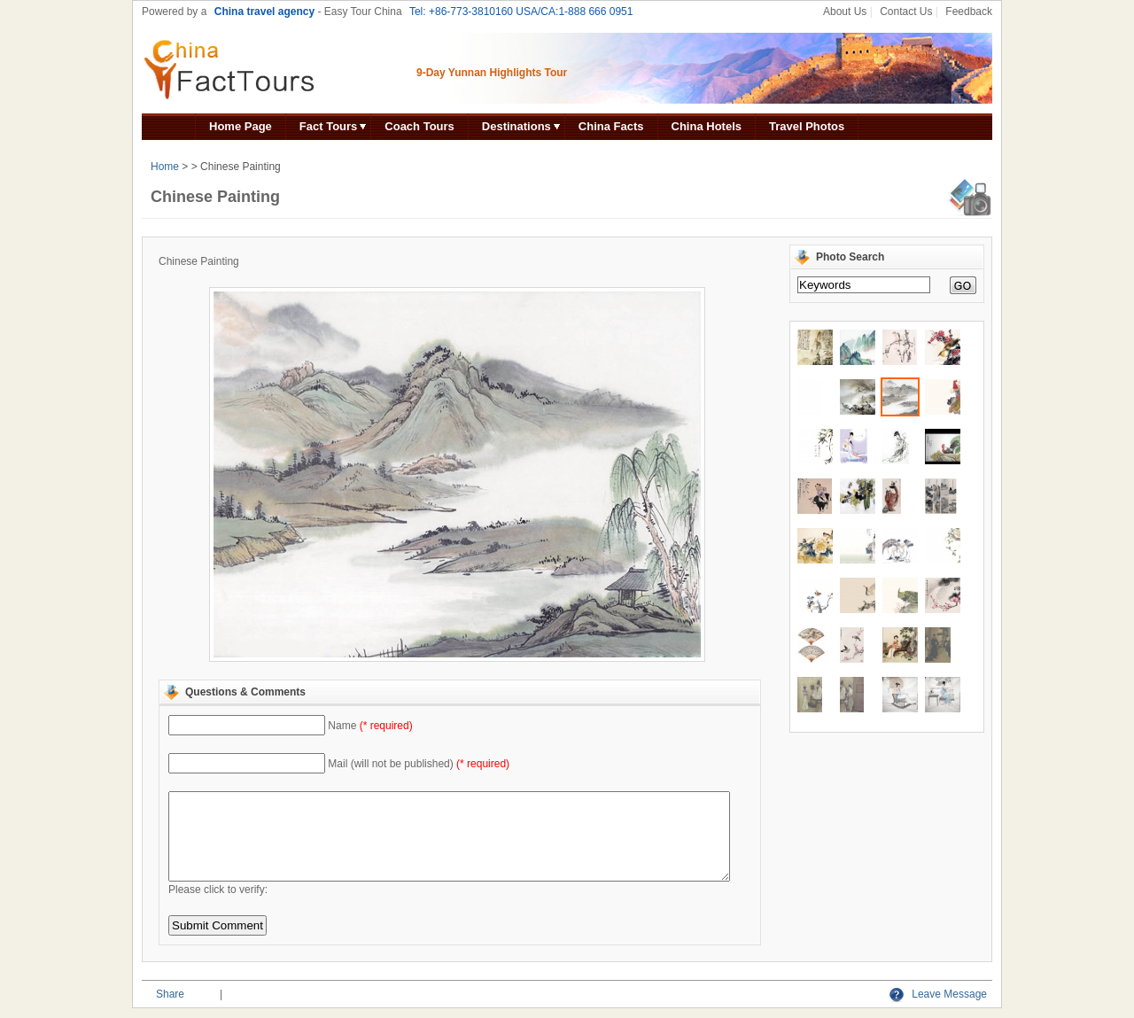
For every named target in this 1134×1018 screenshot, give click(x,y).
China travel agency (264, 11)
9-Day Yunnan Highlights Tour (491, 72)
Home (165, 166)
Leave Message (938, 994)
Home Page (240, 126)
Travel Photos (806, 126)
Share (170, 994)
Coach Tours (419, 126)
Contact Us (906, 11)
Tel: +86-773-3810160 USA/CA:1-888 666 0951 (521, 11)
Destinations (516, 126)
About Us (844, 11)
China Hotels (707, 126)
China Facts (611, 126)
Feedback (968, 11)
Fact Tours (328, 126)
